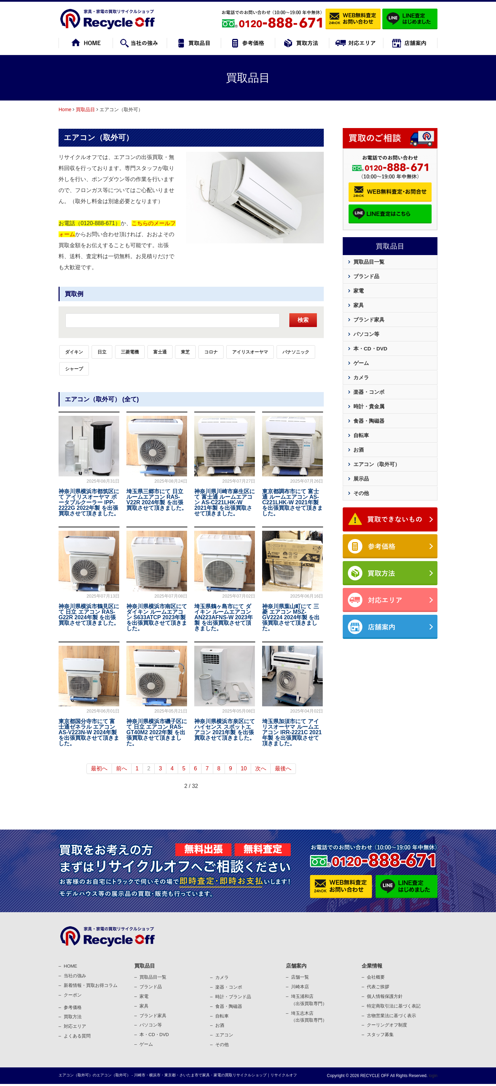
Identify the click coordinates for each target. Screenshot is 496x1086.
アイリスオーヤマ (250, 352)
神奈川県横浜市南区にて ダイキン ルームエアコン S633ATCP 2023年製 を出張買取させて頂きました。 (156, 617)
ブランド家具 (368, 320)
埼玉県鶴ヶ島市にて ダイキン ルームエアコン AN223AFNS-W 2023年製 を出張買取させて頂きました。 (223, 617)
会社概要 (376, 977)
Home (65, 109)
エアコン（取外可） (98, 137)
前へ (121, 768)
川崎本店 (300, 986)
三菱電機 (130, 352)
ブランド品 (366, 276)
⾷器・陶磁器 (228, 1006)
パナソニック (295, 352)
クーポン (73, 995)
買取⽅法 (73, 1016)
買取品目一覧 (368, 262)
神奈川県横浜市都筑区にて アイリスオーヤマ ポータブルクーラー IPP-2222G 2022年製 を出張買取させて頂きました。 (89, 502)
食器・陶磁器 (368, 421)
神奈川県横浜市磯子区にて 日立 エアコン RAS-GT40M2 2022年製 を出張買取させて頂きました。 (156, 732)
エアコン (224, 1034)
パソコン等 (366, 334)
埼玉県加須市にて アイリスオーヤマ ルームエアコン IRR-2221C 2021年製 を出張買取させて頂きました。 (292, 732)
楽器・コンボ (368, 392)
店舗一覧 (300, 977)
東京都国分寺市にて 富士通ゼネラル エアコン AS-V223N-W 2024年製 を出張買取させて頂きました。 (89, 732)
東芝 (185, 352)
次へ (260, 768)
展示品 (361, 479)
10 (244, 768)
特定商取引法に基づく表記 (394, 1006)
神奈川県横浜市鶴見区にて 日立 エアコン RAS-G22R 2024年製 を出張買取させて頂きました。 (89, 614)
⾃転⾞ (222, 1016)
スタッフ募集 (380, 1034)
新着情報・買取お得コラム (90, 985)
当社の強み (75, 975)
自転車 (361, 435)
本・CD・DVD (370, 348)
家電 (358, 291)
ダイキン (74, 352)
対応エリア (75, 1026)
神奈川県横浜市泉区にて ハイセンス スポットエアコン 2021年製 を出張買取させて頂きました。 (224, 729)
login (432, 1075)
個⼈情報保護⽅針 (385, 996)
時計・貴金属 (368, 406)
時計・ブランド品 (233, 996)
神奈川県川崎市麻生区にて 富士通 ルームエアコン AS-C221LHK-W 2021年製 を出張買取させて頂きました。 (224, 502)
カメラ (361, 377)
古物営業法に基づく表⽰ (391, 1015)
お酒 (358, 450)
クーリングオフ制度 (387, 1024)
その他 (361, 493)
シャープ (74, 368)
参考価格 (73, 1007)
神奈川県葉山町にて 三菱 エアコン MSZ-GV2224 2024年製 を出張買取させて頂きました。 (291, 617)
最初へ (99, 768)
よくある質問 (77, 1035)
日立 (101, 352)
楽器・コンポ (228, 987)
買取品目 (85, 109)
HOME (70, 966)
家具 (358, 305)
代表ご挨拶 (378, 986)
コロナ (211, 352)
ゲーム (361, 363)
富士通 (160, 352)
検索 (303, 320)
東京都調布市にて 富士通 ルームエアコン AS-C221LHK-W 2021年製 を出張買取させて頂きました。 (292, 502)
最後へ (283, 768)
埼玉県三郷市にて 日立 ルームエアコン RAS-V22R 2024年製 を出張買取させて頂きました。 (156, 499)
